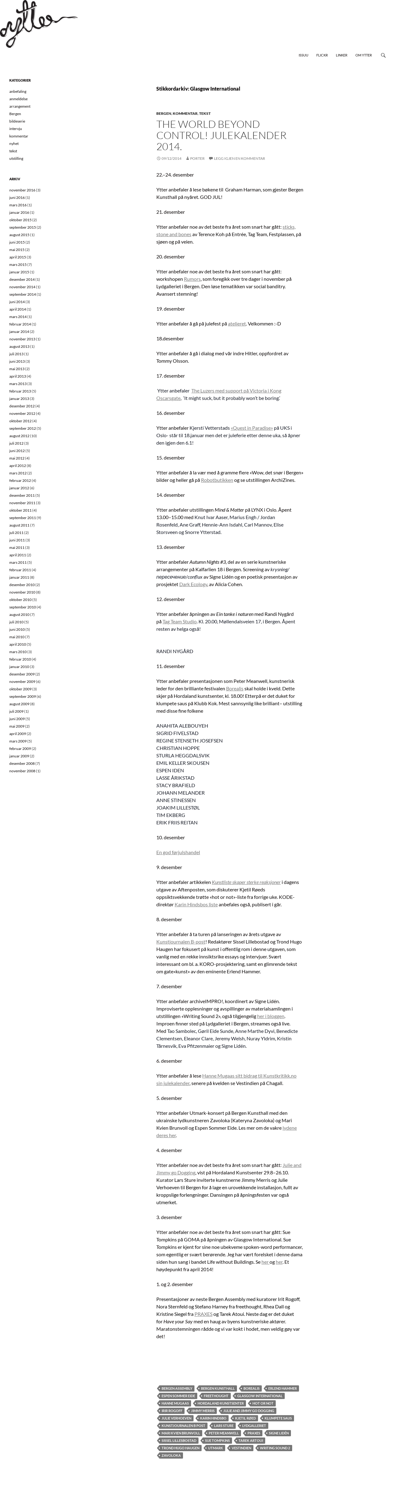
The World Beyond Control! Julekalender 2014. (221, 135)
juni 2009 (17, 718)
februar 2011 (20, 569)
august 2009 (19, 704)
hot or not (263, 1403)
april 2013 (17, 376)
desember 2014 (22, 279)
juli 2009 (16, 711)
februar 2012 (20, 480)
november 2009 (22, 681)
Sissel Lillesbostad (179, 1440)
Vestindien (241, 1448)
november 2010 (22, 592)
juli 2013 (16, 354)
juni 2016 (17, 197)
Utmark (215, 1448)
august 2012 (19, 435)
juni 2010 (17, 629)
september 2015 (22, 227)
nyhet (14, 143)
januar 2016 (19, 212)
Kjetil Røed (245, 1418)
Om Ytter (363, 55)
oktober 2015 (20, 220)
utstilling (16, 158)
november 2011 (22, 502)
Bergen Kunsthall (218, 1388)
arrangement (19, 106)
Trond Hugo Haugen (180, 1448)
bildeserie (17, 121)
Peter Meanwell (224, 1433)
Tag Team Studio (180, 621)
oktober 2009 (20, 689)
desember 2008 (22, 763)
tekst (205, 113)
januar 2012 (19, 488)
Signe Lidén (279, 1433)
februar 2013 (20, 391)
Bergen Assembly (177, 1388)
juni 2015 (17, 242)
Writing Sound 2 (275, 1448)
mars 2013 (18, 383)
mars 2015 (18, 264)
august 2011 (19, 525)
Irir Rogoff (172, 1411)
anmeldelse (18, 98)
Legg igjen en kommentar (239, 158)
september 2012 (22, 428)
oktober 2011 (20, 510)
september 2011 (22, 517)
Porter (197, 158)
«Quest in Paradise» (252, 428)
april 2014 (17, 309)
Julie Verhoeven (176, 1418)
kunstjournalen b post (183, 1426)
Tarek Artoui (251, 1440)
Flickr (322, 55)
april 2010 (17, 644)
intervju (15, 128)
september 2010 (22, 607)
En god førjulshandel (178, 852)
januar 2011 (19, 577)
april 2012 (17, 465)
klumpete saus (278, 1418)
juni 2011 (17, 540)
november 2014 (22, 287)
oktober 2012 (20, 421)
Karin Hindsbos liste (196, 904)
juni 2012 (17, 450)
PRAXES (203, 1314)
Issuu (303, 55)
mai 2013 (17, 368)
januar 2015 (19, 272)
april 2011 (17, 555)
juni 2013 (17, 361)
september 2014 (22, 294)
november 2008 (22, 771)
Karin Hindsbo (213, 1418)
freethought (216, 1396)
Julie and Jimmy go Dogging (248, 1411)
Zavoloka (171, 1455)
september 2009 (22, 696)
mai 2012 (17, 458)
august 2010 (19, 614)
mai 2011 (17, 547)
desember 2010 (22, 584)
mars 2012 (18, 473)
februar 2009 (20, 748)
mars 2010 (18, 651)
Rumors (192, 279)
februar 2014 (20, 324)
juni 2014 (17, 301)
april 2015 (17, 257)
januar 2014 (19, 331)
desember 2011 (22, 495)
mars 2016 (18, 205)
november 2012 (22, 413)
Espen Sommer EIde (178, 1396)
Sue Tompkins (217, 1440)
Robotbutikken (217, 480)
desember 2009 (22, 674)
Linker (341, 55)
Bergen (163, 113)
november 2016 (22, 190)
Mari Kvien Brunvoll (181, 1433)
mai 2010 (17, 637)
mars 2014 (18, 316)
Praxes (254, 1433)
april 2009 (17, 733)
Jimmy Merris (203, 1411)
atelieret (237, 323)
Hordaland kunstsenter (221, 1403)
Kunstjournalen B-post (180, 941)
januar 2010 (19, 666)
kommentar (185, 113)
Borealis (234, 688)
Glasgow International (260, 1396)
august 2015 (19, 234)
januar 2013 (19, 398)
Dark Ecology (193, 584)
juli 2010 (16, 622)
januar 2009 (19, 756)
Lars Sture (224, 1426)
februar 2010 (20, 659)
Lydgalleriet (254, 1426)
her (265, 1262)
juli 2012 (16, 443)
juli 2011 (16, 532)
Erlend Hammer (282, 1388)
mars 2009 (18, 741)
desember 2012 (22, 406)
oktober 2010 (20, 599)
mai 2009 (17, 726)
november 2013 (22, 339)
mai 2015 (17, 249)
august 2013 (19, 346)
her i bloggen (270, 1016)
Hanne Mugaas (175, 1403)
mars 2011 (18, 562)
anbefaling (17, 91)
